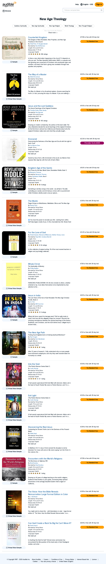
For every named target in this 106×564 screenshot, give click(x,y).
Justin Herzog (34, 368)
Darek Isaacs (34, 525)
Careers (46, 559)
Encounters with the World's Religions (45, 459)
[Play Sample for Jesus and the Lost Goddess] (14, 130)
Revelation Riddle (37, 176)
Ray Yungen (33, 337)
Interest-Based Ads (83, 559)
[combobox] (83, 10)
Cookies (35, 561)
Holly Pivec (33, 44)
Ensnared (32, 139)
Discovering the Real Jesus (40, 427)
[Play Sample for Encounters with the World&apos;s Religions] (14, 483)
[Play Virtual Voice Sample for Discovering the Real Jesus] (14, 451)
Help (77, 4)
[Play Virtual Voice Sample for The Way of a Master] (14, 99)
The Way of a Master (37, 74)
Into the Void (34, 364)
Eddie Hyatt (33, 433)
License (94, 559)
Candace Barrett (46, 237)
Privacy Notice (69, 559)
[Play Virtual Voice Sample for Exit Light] (14, 420)
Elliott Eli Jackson (35, 77)
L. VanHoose (33, 497)
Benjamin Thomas (35, 172)
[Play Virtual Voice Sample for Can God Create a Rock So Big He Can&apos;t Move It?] (14, 547)
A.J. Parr (32, 302)
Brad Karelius (34, 463)
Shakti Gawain (34, 235)
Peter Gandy (42, 110)
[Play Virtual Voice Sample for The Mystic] (14, 225)
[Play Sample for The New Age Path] (14, 357)
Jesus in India (34, 295)
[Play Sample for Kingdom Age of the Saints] (14, 192)
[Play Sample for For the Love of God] (14, 257)
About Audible (36, 559)
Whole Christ (34, 264)
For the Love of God (37, 232)
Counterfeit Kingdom (37, 37)
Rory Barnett (39, 112)
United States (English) (66, 561)
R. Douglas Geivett (42, 44)
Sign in (99, 4)
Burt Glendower (40, 339)
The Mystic (33, 201)
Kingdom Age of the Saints (40, 168)
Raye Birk (38, 237)
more (63, 235)
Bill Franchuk (39, 304)
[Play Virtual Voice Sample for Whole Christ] (14, 288)
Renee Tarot (33, 205)
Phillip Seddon (34, 268)
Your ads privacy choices (48, 561)
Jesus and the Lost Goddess (40, 106)
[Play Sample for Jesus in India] (14, 320)
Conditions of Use (56, 559)
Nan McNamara (40, 46)
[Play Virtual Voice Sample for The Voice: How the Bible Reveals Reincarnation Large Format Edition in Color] (14, 516)
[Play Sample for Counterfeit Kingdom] (14, 62)
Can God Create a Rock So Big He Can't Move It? (49, 523)
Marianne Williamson (45, 235)
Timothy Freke (34, 110)
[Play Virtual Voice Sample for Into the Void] (14, 388)
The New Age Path (36, 332)
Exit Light (32, 395)
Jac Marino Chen (35, 145)
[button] (20, 26)
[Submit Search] (102, 10)
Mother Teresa (56, 235)
